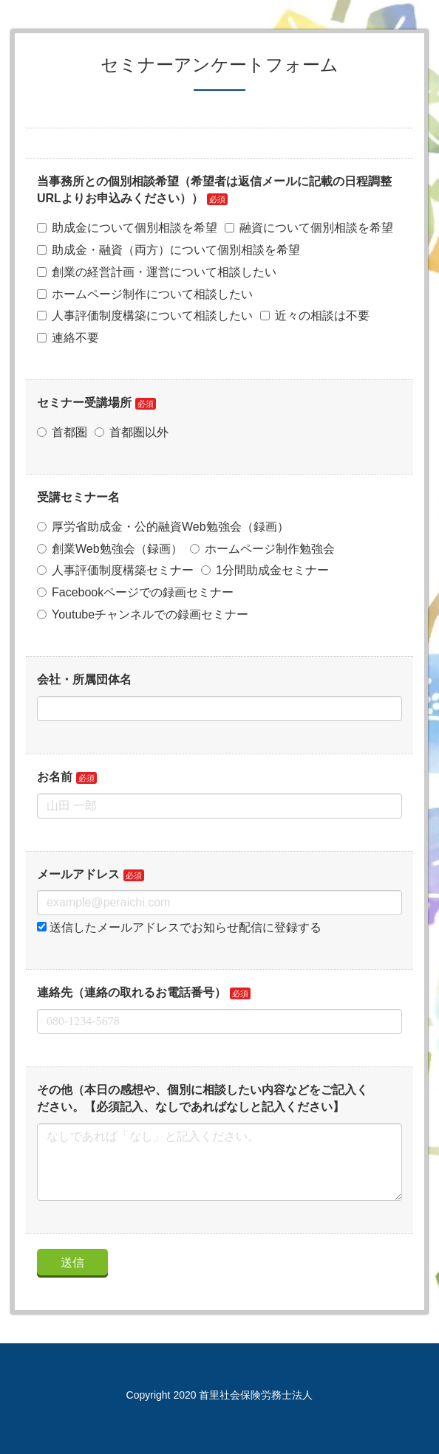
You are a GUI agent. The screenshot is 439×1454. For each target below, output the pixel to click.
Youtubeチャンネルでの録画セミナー (142, 614)
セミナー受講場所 (84, 402)
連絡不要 (68, 337)
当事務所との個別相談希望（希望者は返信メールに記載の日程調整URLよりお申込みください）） (214, 189)
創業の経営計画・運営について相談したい (156, 272)
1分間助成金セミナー (265, 570)
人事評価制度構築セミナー (115, 570)
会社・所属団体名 (84, 679)
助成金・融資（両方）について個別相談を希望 (168, 250)
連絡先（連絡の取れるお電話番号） (131, 992)
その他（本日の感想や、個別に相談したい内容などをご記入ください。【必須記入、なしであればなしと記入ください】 (202, 1098)
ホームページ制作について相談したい (145, 294)
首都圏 (62, 432)
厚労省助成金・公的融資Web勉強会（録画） (163, 526)
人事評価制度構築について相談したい (145, 315)
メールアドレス (78, 874)
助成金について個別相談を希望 (127, 227)
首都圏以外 (132, 432)
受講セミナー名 (78, 497)
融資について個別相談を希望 (309, 227)
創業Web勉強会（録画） (110, 548)
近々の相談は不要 (315, 315)
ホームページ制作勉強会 (262, 548)
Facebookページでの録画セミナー (135, 592)
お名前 (54, 777)
